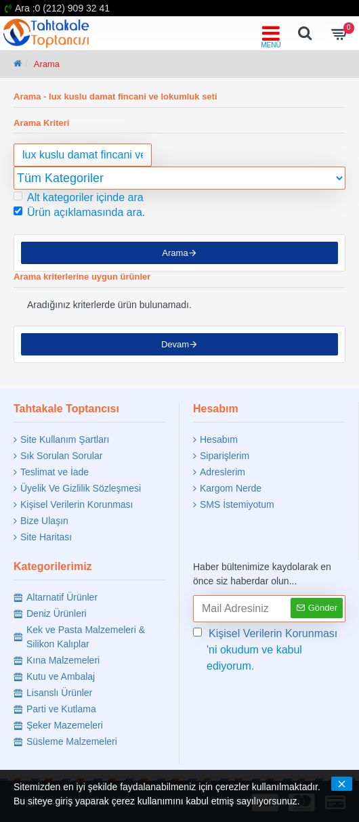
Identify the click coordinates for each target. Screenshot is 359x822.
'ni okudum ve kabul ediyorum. (266, 649)
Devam (175, 344)
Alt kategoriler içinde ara (79, 197)
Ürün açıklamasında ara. (79, 212)
